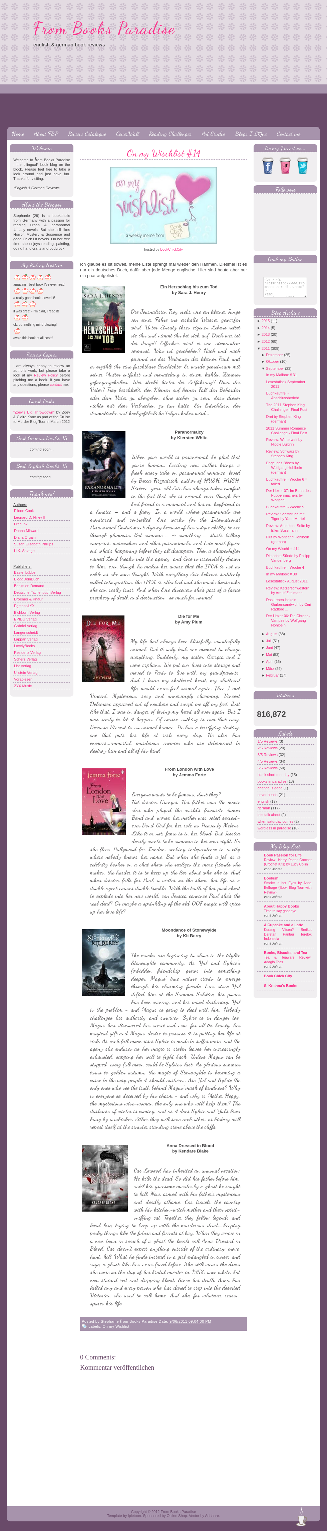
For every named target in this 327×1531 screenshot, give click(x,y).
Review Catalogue (87, 133)
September (275, 373)
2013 (266, 339)
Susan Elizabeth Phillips (33, 544)
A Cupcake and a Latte (283, 930)
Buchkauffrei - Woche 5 (285, 512)
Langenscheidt (26, 632)
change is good (271, 793)
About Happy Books (281, 911)
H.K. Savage (24, 551)
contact (55, 384)
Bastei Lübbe (24, 572)
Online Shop (177, 1516)
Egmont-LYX (24, 606)
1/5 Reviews (268, 746)
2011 (266, 353)
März (270, 674)
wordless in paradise (275, 833)
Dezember (274, 360)
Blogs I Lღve (251, 133)
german (264, 813)
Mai (269, 660)
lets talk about (269, 820)
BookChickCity (171, 249)
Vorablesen (23, 679)
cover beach (268, 800)
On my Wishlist (116, 1326)
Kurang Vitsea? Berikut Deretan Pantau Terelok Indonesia (288, 939)
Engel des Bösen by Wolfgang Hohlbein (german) (284, 472)
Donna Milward (26, 531)
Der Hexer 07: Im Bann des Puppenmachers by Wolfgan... (288, 500)
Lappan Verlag (26, 639)
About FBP (46, 133)
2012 (266, 346)
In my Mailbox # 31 (281, 380)
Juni (269, 653)
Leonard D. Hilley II (29, 517)
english (264, 806)
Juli (269, 646)
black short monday (274, 780)
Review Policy (46, 375)
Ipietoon (134, 1516)
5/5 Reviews (268, 773)
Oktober (272, 366)
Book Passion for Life (283, 860)
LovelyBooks (24, 646)
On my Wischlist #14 (164, 153)
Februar (272, 680)
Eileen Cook (24, 511)
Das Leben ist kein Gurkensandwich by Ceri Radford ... (288, 609)
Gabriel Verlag (25, 626)
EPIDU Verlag (25, 619)
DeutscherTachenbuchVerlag (37, 592)
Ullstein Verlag (25, 673)
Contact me (288, 133)
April (269, 667)
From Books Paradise (104, 28)
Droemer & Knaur (28, 599)
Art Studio (213, 133)
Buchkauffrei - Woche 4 (285, 572)
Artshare (212, 1516)
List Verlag (22, 666)
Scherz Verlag (25, 659)
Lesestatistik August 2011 (287, 586)
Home (18, 133)
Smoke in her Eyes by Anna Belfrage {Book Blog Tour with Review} (288, 892)
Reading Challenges (170, 133)
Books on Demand (29, 586)
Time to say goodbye (280, 916)
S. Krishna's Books (280, 991)
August (271, 639)
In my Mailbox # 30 (281, 579)
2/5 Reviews (268, 753)
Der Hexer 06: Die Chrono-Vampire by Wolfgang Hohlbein (288, 625)
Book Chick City (278, 981)
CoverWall (127, 133)
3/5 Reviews (268, 760)
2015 (266, 326)
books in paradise (272, 786)
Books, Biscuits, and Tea (285, 958)
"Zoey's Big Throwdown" (33, 412)
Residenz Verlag (27, 653)
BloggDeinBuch (26, 579)
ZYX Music (23, 686)
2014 (266, 333)
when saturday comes (276, 826)
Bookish (271, 883)
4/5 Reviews (268, 766)
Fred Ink (20, 524)
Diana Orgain (25, 537)
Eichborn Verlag (27, 612)
